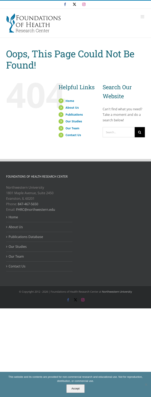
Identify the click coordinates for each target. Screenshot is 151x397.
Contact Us (73, 135)
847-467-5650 (28, 204)
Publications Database (26, 237)
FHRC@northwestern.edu (35, 209)
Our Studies (74, 121)
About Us (72, 107)
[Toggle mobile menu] (143, 17)
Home (70, 101)
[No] (146, 384)
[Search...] (119, 132)
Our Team (72, 128)
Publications (74, 114)
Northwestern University (117, 291)
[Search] (140, 132)
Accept (75, 388)
